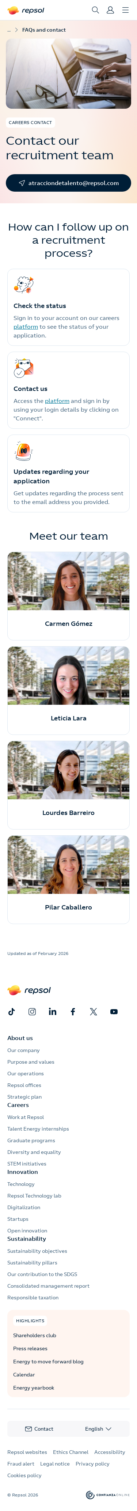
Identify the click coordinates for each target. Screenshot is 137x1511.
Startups (17, 1219)
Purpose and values (30, 1062)
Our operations (25, 1073)
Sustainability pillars (32, 1262)
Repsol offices (24, 1085)
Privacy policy (93, 1463)
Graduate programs (31, 1140)
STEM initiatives (26, 1163)
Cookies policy (24, 1475)
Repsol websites (27, 1452)
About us (20, 1038)
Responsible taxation (32, 1297)
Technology (21, 1184)
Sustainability (26, 1238)
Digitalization (23, 1207)
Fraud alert (20, 1463)
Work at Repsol (25, 1117)
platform (26, 326)
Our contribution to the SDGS (42, 1274)
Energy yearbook (33, 1387)
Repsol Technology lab (34, 1195)
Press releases (30, 1348)
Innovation (22, 1171)
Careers (18, 1104)
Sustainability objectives (37, 1251)
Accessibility (109, 1452)
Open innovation (27, 1230)
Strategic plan (24, 1097)
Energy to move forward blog (48, 1361)
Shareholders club (34, 1335)
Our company (23, 1050)
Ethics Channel (70, 1452)
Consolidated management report (48, 1286)
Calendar (24, 1374)
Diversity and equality (34, 1152)
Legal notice (55, 1463)
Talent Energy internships (38, 1129)
